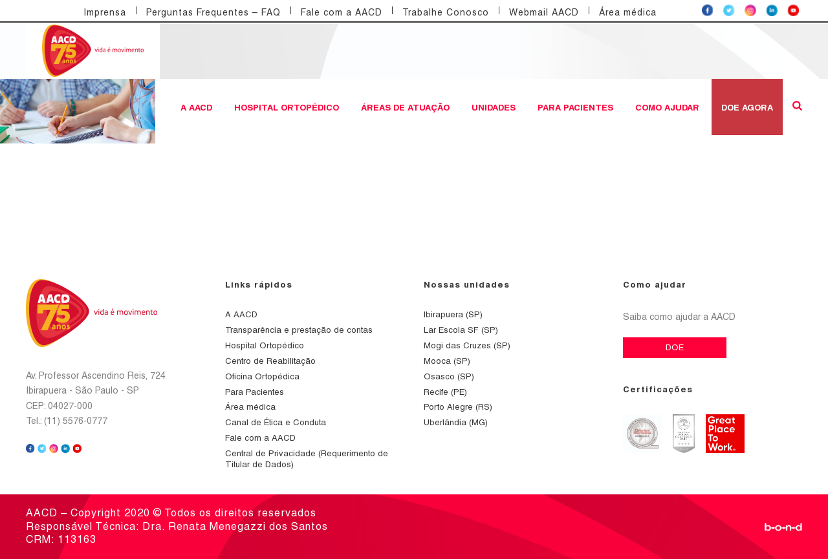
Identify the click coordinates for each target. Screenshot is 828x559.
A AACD (196, 107)
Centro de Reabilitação (270, 361)
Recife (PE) (445, 392)
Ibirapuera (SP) (453, 314)
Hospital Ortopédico (286, 107)
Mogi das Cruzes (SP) (467, 345)
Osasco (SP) (449, 376)
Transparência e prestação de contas (299, 330)
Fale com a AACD (341, 12)
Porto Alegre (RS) (458, 407)
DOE (675, 347)
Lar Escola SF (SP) (461, 330)
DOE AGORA (747, 107)
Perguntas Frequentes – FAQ (213, 12)
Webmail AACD (544, 12)
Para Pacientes (575, 107)
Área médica (628, 12)
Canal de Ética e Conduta (275, 422)
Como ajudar (667, 107)
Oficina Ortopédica (262, 376)
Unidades (494, 107)
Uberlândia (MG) (456, 422)
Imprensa (104, 12)
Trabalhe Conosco (445, 12)
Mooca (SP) (447, 361)
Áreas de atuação (405, 107)
